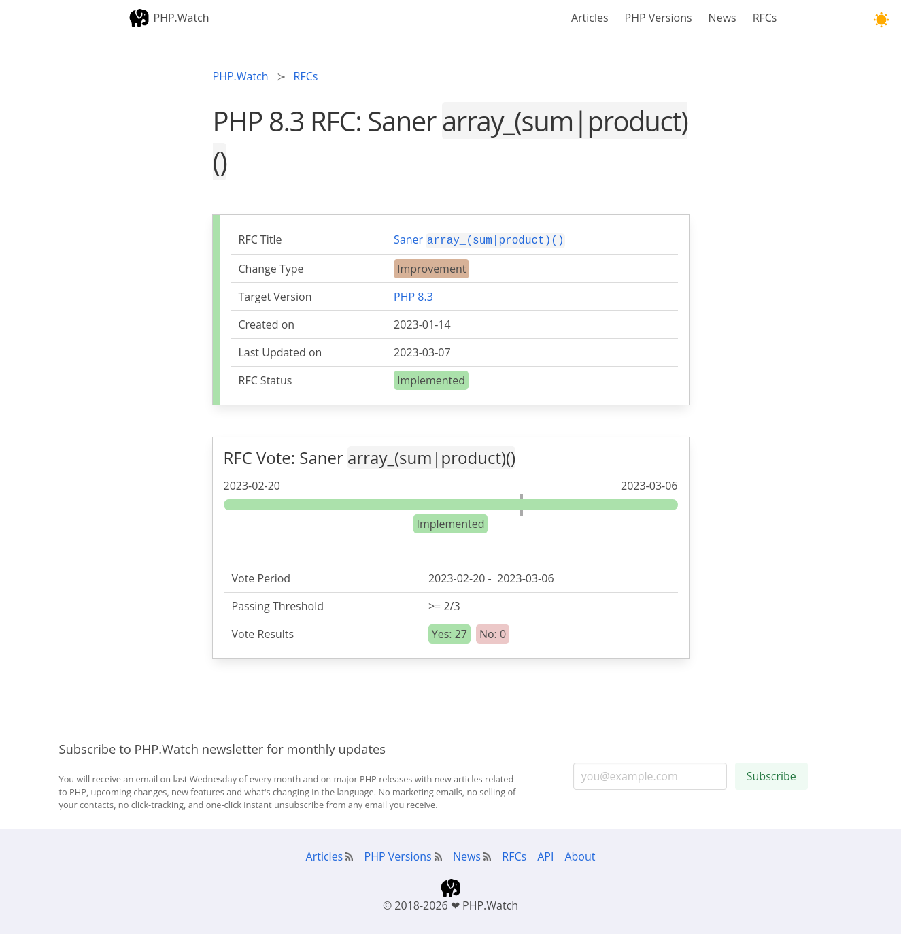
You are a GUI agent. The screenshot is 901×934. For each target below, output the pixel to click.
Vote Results (263, 632)
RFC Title (260, 239)
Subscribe (771, 774)
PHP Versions (658, 17)
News (722, 17)
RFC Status (265, 378)
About (579, 855)
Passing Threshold (278, 604)
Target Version (275, 295)
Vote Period (261, 576)
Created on (267, 323)
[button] (881, 20)
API (545, 855)
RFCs (765, 17)
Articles (590, 17)
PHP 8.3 (413, 295)
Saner (479, 239)
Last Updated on (280, 351)
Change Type (271, 267)
